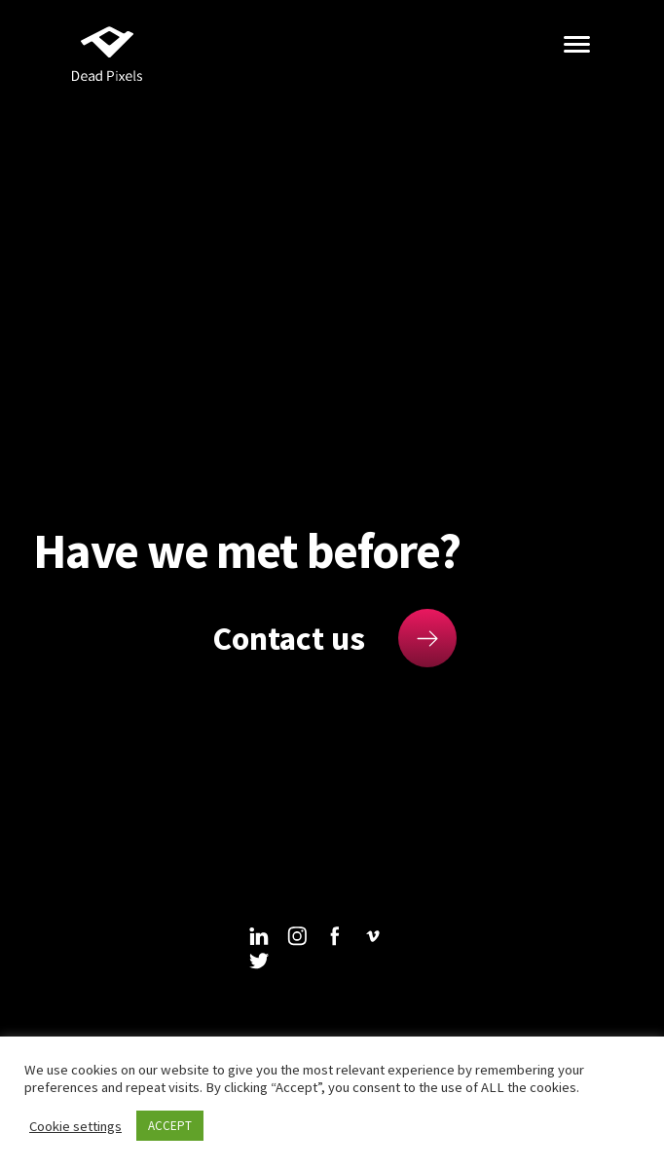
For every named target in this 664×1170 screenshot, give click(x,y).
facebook (335, 936)
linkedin (259, 936)
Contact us (288, 638)
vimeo (373, 936)
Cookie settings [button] (75, 1126)
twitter (259, 960)
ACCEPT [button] (170, 1125)
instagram (297, 936)
